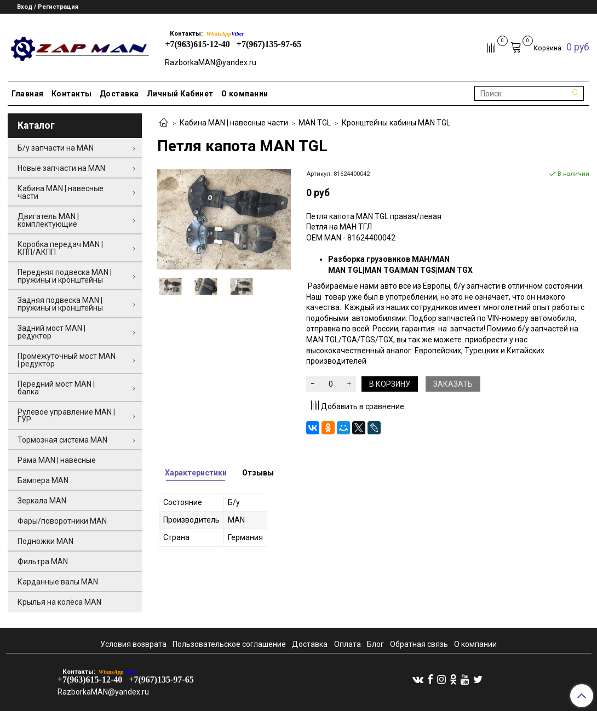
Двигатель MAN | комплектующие (48, 220)
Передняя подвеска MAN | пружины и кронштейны (65, 276)
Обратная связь (419, 644)
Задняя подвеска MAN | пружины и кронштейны (60, 304)
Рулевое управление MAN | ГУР (66, 416)
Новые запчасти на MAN (61, 168)
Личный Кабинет (180, 93)
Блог (375, 644)
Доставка (119, 93)
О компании (244, 93)
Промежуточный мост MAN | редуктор (67, 360)
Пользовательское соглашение (229, 644)
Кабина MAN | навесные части (234, 122)
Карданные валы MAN (58, 581)
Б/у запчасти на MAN (56, 148)
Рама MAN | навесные (57, 460)
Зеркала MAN (42, 500)
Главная (28, 93)
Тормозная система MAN (62, 439)
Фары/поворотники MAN (62, 521)
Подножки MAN (45, 541)
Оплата (347, 644)
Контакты (71, 93)
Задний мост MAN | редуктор (51, 332)
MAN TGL (314, 122)
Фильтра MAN (43, 561)
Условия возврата (133, 644)
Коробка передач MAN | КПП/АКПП (60, 248)
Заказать (453, 384)
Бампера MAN (43, 480)
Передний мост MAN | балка (56, 388)
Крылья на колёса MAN (59, 602)
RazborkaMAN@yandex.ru (210, 62)
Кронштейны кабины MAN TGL (396, 122)
